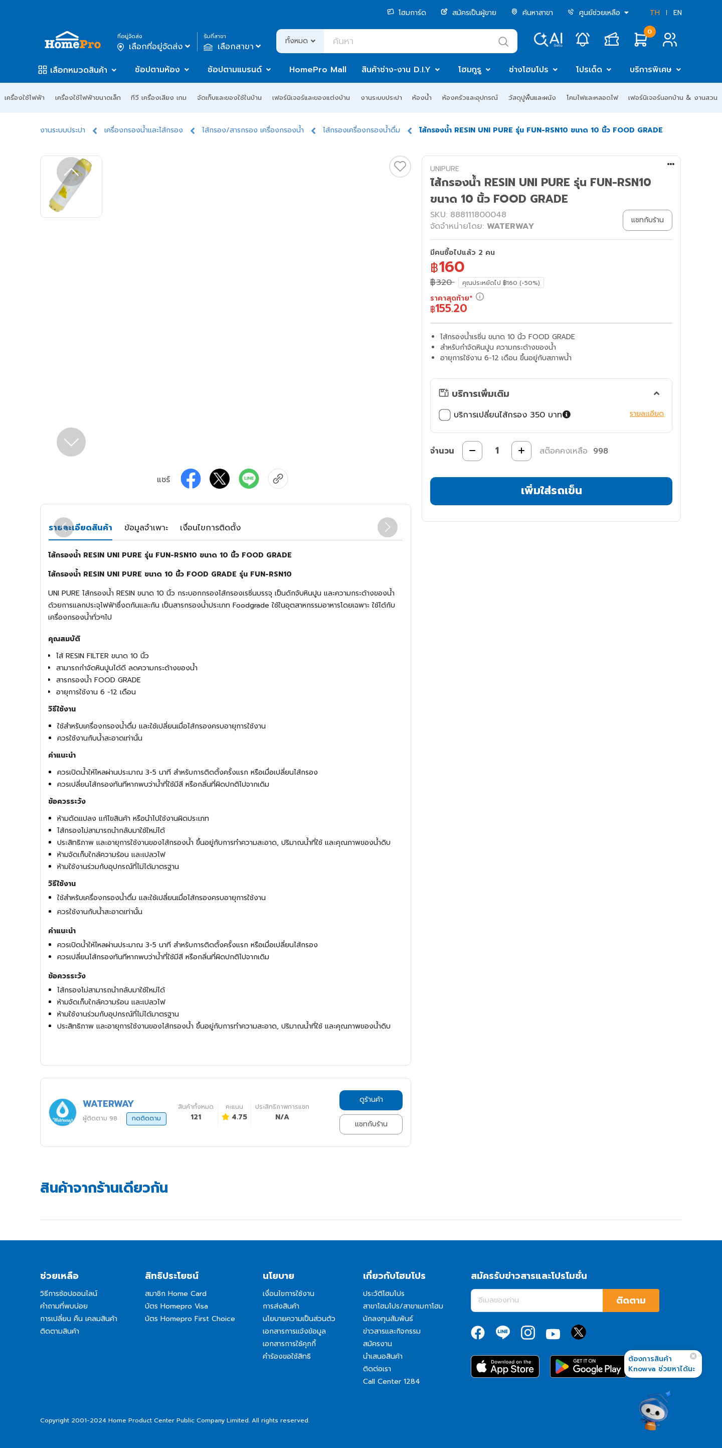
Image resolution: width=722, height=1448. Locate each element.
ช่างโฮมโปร (529, 70)
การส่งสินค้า (281, 1306)
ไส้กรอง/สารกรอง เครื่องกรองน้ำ (253, 130)
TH (655, 13)
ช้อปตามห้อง (157, 70)
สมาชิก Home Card (176, 1293)
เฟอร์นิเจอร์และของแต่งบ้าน (311, 97)
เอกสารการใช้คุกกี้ (289, 1344)
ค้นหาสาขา (532, 13)
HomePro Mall (317, 70)
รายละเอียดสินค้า (80, 528)
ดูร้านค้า (371, 1099)
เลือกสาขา (233, 47)
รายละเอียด (647, 413)
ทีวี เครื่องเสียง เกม (159, 97)
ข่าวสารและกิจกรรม (392, 1331)
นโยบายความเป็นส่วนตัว (299, 1319)
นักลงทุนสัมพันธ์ (388, 1319)
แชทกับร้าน (371, 1124)
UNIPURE (444, 169)
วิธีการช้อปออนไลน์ (68, 1293)
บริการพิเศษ (651, 70)
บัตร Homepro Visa (176, 1306)
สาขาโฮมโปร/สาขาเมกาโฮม (403, 1306)
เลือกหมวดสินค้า (78, 70)
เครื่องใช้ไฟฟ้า (25, 97)
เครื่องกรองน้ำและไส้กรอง (143, 130)
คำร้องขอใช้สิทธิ (287, 1356)
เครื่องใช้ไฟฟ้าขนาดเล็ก (88, 97)
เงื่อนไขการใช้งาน (288, 1293)
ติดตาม (631, 1300)
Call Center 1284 (391, 1381)
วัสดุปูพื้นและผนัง (532, 97)
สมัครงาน (377, 1344)
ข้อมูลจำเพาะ (146, 528)
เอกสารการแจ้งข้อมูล (294, 1331)
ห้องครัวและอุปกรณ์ (470, 97)
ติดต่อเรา (377, 1369)
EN (677, 13)
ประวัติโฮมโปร (384, 1293)
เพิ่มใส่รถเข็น (551, 490)
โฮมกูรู (469, 70)
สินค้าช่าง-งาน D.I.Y (396, 70)
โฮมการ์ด (406, 13)
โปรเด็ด (589, 70)
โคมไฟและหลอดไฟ (592, 97)
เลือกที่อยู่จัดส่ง (154, 47)
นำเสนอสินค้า (383, 1356)
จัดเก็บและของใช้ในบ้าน (229, 97)
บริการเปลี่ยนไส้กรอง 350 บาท (505, 415)
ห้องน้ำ (422, 97)
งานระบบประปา (381, 97)
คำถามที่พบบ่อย (64, 1306)
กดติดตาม (146, 1118)
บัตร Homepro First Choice (190, 1319)
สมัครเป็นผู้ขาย (468, 13)
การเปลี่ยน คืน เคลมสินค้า (78, 1319)
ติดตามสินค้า (59, 1331)
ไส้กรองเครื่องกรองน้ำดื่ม (361, 130)
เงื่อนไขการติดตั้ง (210, 528)
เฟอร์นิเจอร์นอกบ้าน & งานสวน (672, 97)
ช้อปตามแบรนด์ (235, 70)
